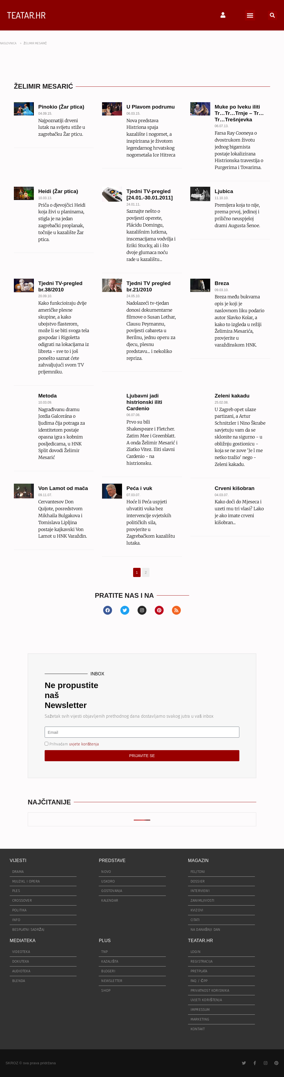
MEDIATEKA (23, 940)
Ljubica (224, 191)
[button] (250, 15)
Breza (222, 283)
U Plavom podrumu (150, 107)
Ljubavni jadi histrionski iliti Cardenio (144, 402)
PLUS (105, 940)
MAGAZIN (198, 860)
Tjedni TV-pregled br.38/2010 (60, 286)
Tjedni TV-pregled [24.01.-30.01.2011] (149, 194)
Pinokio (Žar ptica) (61, 107)
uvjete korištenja (84, 744)
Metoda (47, 396)
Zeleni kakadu (232, 396)
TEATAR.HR (26, 15)
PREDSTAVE (112, 860)
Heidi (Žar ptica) (58, 191)
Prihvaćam (74, 744)
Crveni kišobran (235, 488)
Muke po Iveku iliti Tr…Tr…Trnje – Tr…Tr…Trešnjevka (239, 113)
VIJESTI (18, 860)
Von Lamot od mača (63, 488)
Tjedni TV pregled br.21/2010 (148, 286)
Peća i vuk (139, 488)
